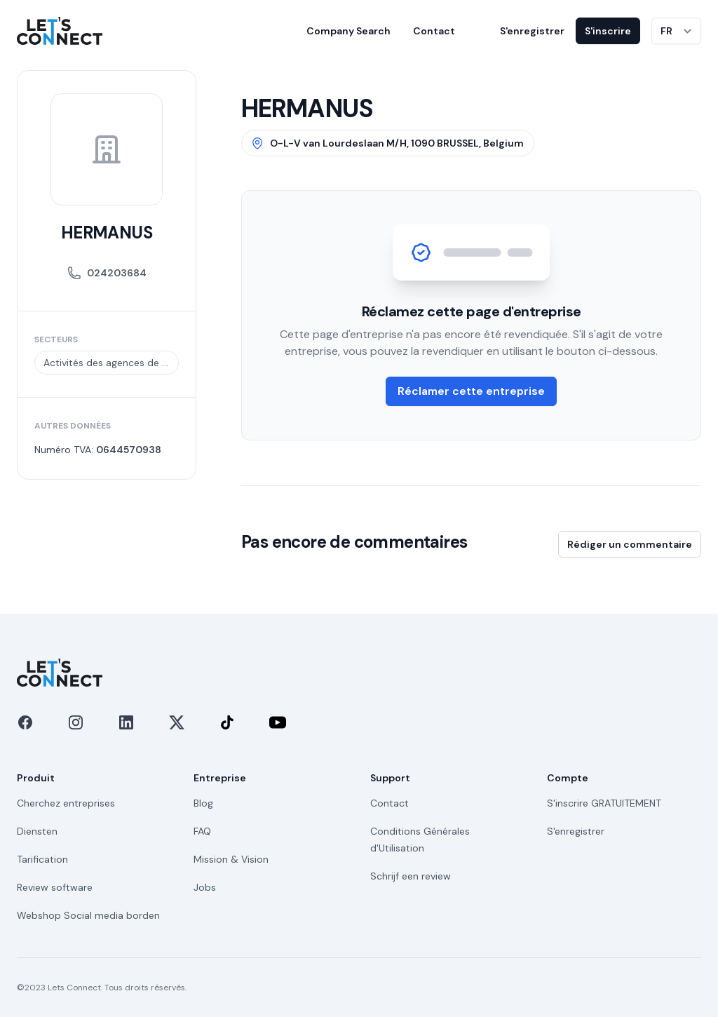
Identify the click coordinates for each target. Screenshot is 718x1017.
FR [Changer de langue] (666, 31)
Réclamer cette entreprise (471, 391)
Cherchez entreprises (66, 803)
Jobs (205, 887)
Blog (203, 803)
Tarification (42, 859)
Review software (55, 887)
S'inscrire (608, 31)
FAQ (202, 831)
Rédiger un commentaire (629, 544)
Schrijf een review (410, 876)
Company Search (348, 31)
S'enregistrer (532, 31)
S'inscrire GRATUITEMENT (604, 803)
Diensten (37, 831)
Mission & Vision (231, 859)
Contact (434, 31)
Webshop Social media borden (88, 915)
